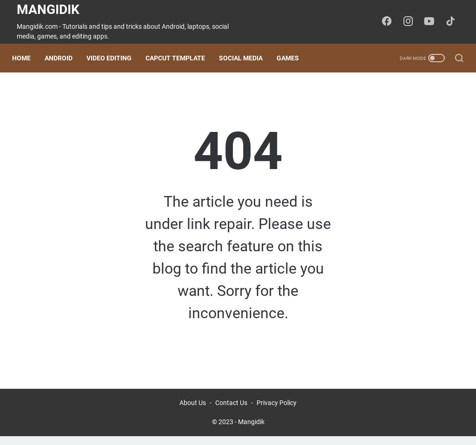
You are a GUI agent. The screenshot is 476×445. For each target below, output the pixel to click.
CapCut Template (180, 58)
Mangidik (48, 9)
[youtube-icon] (431, 22)
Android (63, 58)
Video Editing (113, 58)
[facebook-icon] (390, 22)
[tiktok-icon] (452, 22)
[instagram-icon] (410, 22)
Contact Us (231, 411)
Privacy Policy (277, 411)
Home (26, 58)
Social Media (245, 58)
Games (292, 58)
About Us (192, 411)
